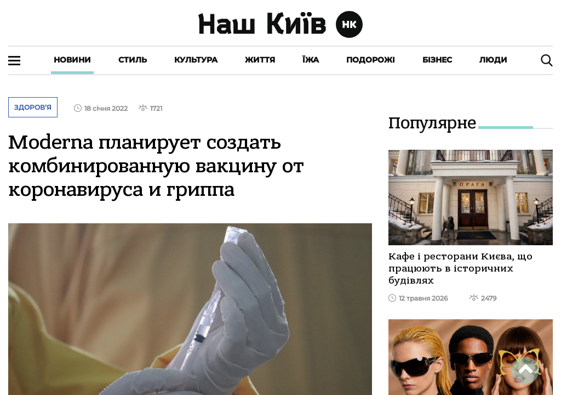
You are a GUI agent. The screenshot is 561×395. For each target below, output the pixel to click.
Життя (260, 60)
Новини (72, 60)
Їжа (310, 60)
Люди (493, 60)
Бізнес (437, 60)
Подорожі (370, 60)
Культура (195, 60)
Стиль (132, 60)
